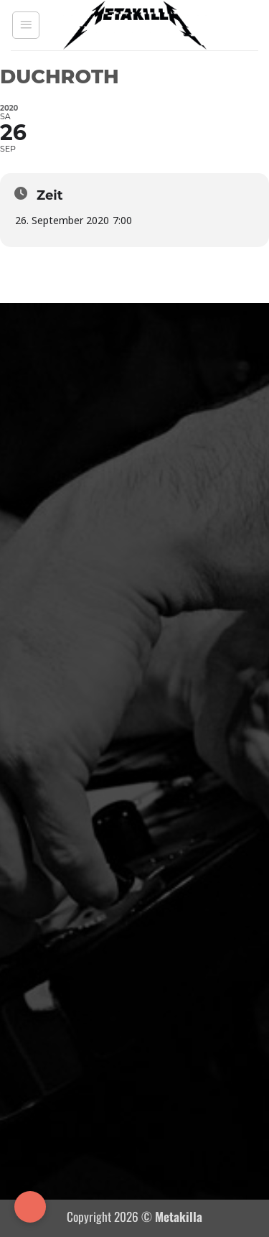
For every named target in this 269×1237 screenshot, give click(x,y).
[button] (25, 25)
